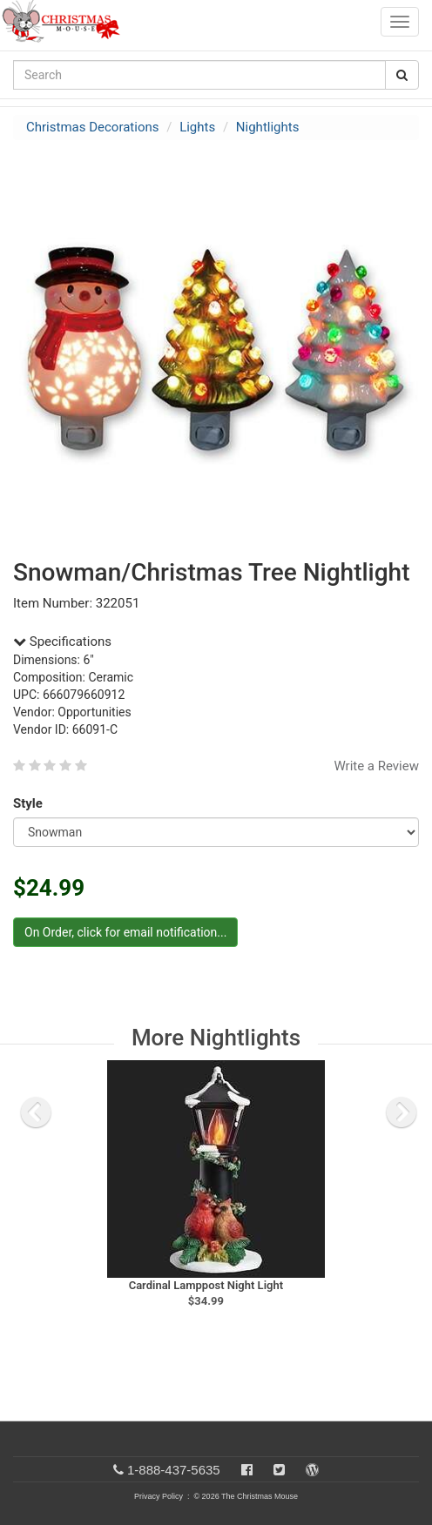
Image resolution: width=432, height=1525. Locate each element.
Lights (197, 127)
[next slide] (401, 1112)
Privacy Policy (158, 1496)
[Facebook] (247, 1469)
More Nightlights (216, 1038)
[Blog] (312, 1469)
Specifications (62, 641)
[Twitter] (279, 1469)
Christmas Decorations (92, 127)
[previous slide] (35, 1112)
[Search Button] (402, 75)
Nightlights (268, 127)
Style (31, 803)
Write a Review (376, 766)
